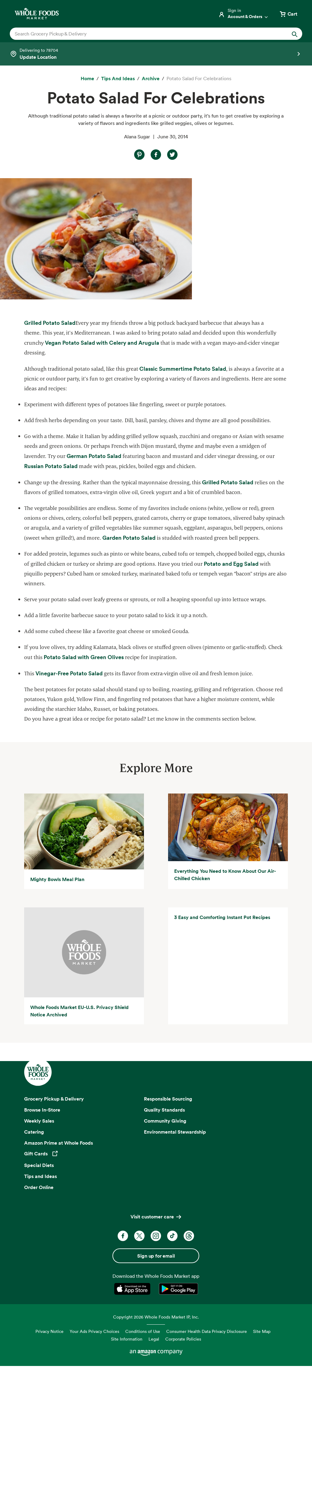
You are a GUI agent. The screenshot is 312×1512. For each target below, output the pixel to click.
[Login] (243, 13)
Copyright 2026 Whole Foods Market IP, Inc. (156, 1492)
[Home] (87, 79)
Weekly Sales (39, 1296)
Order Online (38, 1363)
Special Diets (39, 1341)
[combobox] (142, 33)
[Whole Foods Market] (37, 13)
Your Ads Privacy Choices (94, 1507)
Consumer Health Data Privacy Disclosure (206, 1507)
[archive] (151, 79)
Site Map (261, 1507)
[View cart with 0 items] (288, 14)
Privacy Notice (49, 1507)
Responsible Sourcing (168, 1274)
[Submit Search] (294, 33)
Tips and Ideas (40, 1352)
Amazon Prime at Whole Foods (58, 1318)
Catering (34, 1307)
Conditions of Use (142, 1507)
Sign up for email (155, 1431)
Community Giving (165, 1296)
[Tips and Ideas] (118, 79)
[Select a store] (156, 54)
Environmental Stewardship (175, 1307)
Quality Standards (164, 1285)
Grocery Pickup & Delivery (54, 1274)
